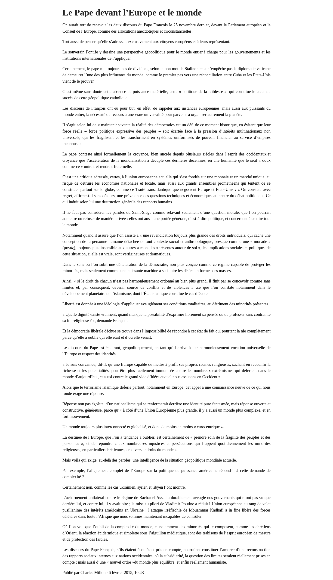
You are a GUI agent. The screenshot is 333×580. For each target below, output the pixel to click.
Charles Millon (93, 572)
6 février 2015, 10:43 (126, 572)
